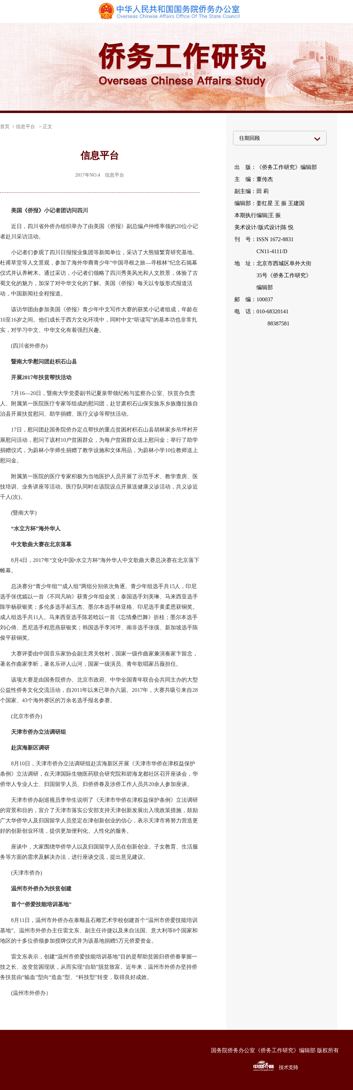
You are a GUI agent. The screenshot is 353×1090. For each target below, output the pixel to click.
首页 (5, 126)
